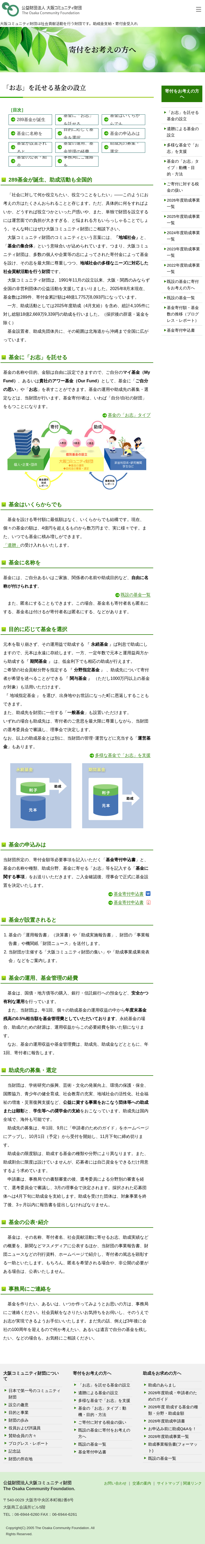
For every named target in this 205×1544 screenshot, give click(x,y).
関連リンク (192, 1483)
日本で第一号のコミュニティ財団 (35, 1393)
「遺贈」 (11, 545)
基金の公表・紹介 (32, 161)
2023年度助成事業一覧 (183, 252)
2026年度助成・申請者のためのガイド (172, 1395)
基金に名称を (29, 133)
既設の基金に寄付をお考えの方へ (183, 284)
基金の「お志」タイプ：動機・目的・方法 (183, 167)
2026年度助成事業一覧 (183, 203)
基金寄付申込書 (129, 894)
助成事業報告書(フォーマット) (173, 1447)
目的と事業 (19, 1412)
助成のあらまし (162, 1385)
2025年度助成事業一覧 (183, 219)
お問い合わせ (115, 1483)
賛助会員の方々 (23, 1435)
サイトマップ (168, 1483)
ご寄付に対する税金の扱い (183, 187)
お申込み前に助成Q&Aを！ (172, 1428)
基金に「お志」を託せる (78, 119)
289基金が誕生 (31, 119)
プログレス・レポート (29, 1443)
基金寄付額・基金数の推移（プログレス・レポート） (183, 314)
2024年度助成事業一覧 (183, 235)
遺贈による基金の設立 (183, 131)
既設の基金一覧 (136, 594)
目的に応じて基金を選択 (78, 133)
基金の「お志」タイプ (129, 415)
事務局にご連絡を (78, 161)
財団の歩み (19, 1420)
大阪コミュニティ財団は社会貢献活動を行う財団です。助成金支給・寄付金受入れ (69, 23)
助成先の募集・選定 (125, 147)
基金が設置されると (32, 147)
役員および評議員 (25, 1428)
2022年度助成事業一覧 (183, 268)
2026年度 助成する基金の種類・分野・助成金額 (173, 1410)
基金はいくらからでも (125, 119)
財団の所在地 (21, 1459)
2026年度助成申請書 (166, 1421)
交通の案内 (141, 1483)
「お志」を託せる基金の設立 (183, 115)
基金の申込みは (125, 133)
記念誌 (15, 1451)
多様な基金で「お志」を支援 (123, 755)
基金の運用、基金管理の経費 (78, 147)
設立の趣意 (19, 1404)
